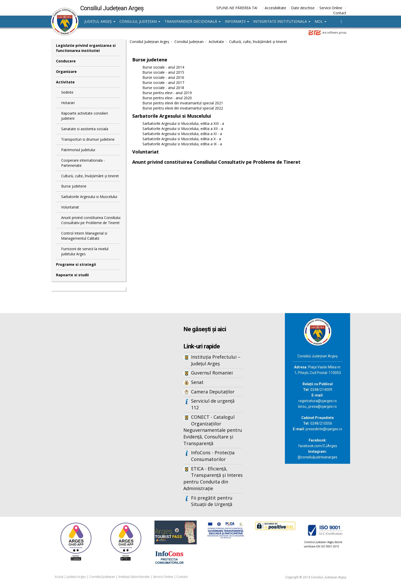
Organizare (66, 71)
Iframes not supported (101, 397)
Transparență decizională (192, 21)
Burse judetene (73, 186)
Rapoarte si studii (72, 274)
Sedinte (67, 92)
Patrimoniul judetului (78, 149)
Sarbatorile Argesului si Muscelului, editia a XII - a (182, 128)
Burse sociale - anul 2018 (163, 87)
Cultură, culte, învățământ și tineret (90, 175)
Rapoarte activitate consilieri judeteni (84, 116)
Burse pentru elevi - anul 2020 (167, 97)
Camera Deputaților (213, 392)
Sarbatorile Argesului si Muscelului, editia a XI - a (182, 133)
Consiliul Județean (139, 21)
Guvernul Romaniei (212, 373)
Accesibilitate (275, 7)
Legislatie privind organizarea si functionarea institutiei (86, 48)
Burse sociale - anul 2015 (163, 72)
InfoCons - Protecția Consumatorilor (213, 455)
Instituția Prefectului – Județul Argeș (215, 360)
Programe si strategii (76, 264)
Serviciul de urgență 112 (213, 404)
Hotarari (68, 102)
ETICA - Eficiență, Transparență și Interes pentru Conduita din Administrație (213, 478)
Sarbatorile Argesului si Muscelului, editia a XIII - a (183, 123)
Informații (237, 21)
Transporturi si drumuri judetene (88, 139)
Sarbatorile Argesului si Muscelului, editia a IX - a (182, 143)
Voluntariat (70, 207)
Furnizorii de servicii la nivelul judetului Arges (84, 251)
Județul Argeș (99, 21)
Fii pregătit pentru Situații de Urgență (211, 501)
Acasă (59, 577)
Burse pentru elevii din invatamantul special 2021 (182, 103)
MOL (320, 21)
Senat (197, 382)
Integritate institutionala (281, 21)
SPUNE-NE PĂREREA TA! (236, 7)
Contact (339, 12)
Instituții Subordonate (134, 577)
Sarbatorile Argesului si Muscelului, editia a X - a (181, 138)
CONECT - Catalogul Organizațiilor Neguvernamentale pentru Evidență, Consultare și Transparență (212, 430)
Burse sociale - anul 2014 (163, 67)
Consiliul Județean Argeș (149, 41)
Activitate (65, 82)
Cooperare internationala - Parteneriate (83, 163)
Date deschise (303, 7)
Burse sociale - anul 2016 (163, 77)
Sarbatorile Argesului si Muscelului (89, 196)
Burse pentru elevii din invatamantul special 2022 (182, 108)
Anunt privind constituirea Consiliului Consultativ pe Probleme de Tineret (90, 220)
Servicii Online (330, 7)
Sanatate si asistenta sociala (84, 128)
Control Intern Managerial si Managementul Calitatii (84, 236)
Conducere (66, 61)
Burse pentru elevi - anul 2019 (167, 92)
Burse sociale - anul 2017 (163, 82)
